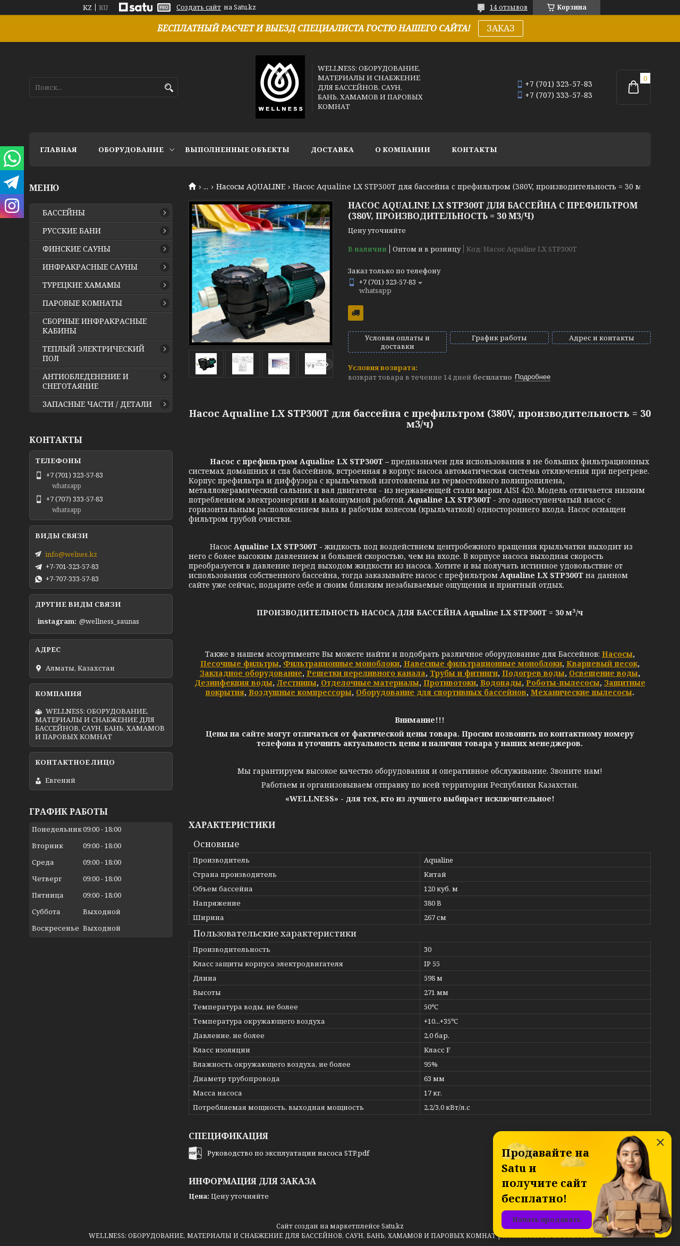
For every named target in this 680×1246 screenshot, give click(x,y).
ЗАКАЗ (501, 28)
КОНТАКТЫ (474, 149)
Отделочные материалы (370, 683)
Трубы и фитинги (464, 673)
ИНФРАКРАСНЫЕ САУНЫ (90, 267)
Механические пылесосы (581, 692)
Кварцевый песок (602, 663)
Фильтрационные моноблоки (341, 663)
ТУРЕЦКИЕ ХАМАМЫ (81, 285)
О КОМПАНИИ (402, 149)
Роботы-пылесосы (563, 683)
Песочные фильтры (239, 663)
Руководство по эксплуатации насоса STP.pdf (288, 1153)
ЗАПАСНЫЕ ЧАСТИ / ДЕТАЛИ (97, 404)
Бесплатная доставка (355, 313)
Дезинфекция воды (233, 683)
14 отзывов (509, 7)
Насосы (617, 654)
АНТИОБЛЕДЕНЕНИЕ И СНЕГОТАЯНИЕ (85, 381)
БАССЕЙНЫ (63, 213)
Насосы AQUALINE (250, 186)
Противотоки (449, 683)
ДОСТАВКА (332, 149)
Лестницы (297, 683)
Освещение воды (603, 673)
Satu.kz (392, 1226)
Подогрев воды (533, 673)
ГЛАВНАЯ (58, 149)
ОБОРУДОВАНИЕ (131, 149)
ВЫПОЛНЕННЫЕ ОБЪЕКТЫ (237, 149)
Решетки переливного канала (366, 673)
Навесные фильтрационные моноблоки (483, 663)
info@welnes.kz (71, 554)
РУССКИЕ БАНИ (71, 231)
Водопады (501, 683)
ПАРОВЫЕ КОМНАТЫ (82, 303)
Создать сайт (198, 7)
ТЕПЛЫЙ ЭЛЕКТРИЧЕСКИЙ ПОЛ (93, 353)
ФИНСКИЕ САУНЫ (76, 249)
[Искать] (168, 88)
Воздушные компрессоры (300, 692)
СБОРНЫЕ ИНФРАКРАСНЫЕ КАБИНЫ (94, 326)
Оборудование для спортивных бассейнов (441, 692)
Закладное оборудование (251, 673)
